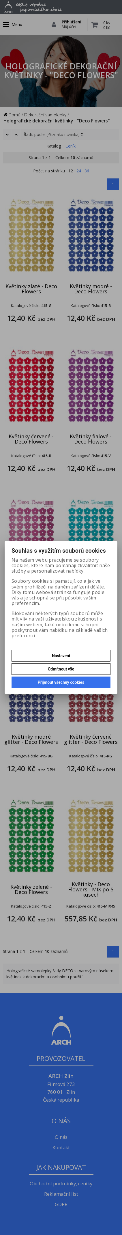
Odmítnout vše (61, 669)
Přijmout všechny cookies (61, 682)
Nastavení (61, 655)
